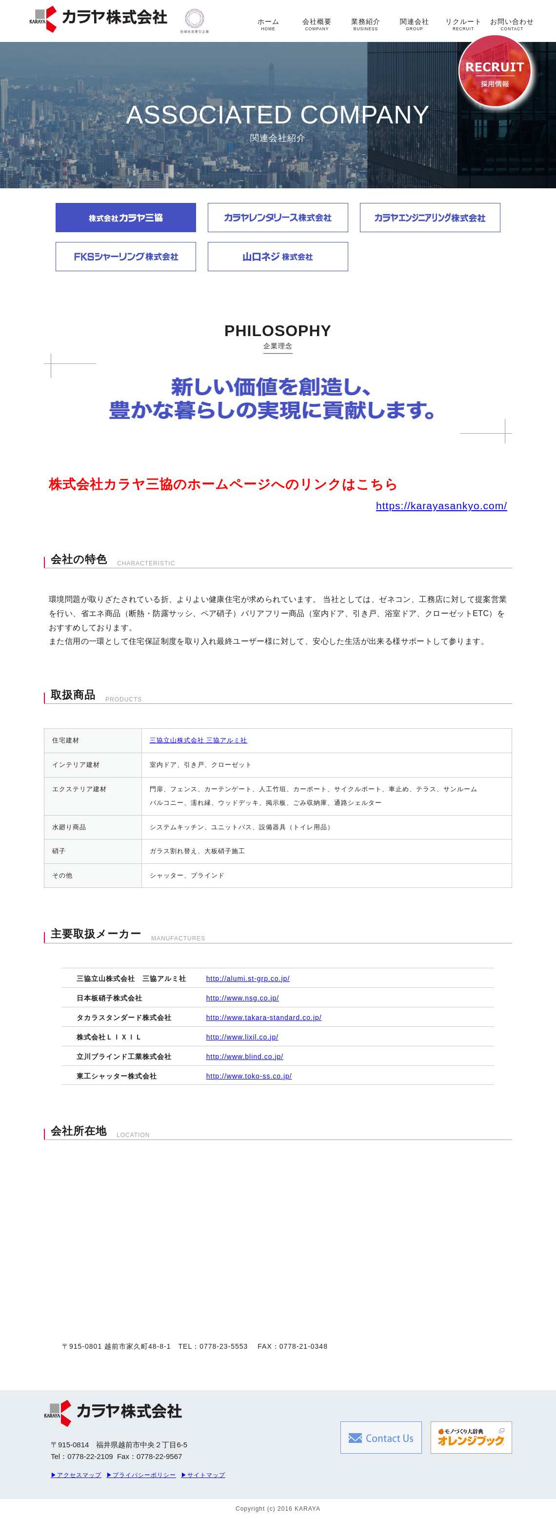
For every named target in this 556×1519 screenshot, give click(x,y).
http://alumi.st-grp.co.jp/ (248, 978)
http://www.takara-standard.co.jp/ (264, 1017)
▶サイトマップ (203, 1475)
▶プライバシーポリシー (141, 1475)
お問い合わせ (512, 24)
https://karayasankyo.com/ (441, 505)
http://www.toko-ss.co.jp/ (249, 1076)
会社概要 (317, 24)
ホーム (268, 24)
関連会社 (414, 24)
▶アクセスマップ (76, 1475)
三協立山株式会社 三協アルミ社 (199, 740)
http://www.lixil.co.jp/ (242, 1037)
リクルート (463, 24)
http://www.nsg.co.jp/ (242, 998)
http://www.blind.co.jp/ (244, 1056)
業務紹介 (365, 24)
